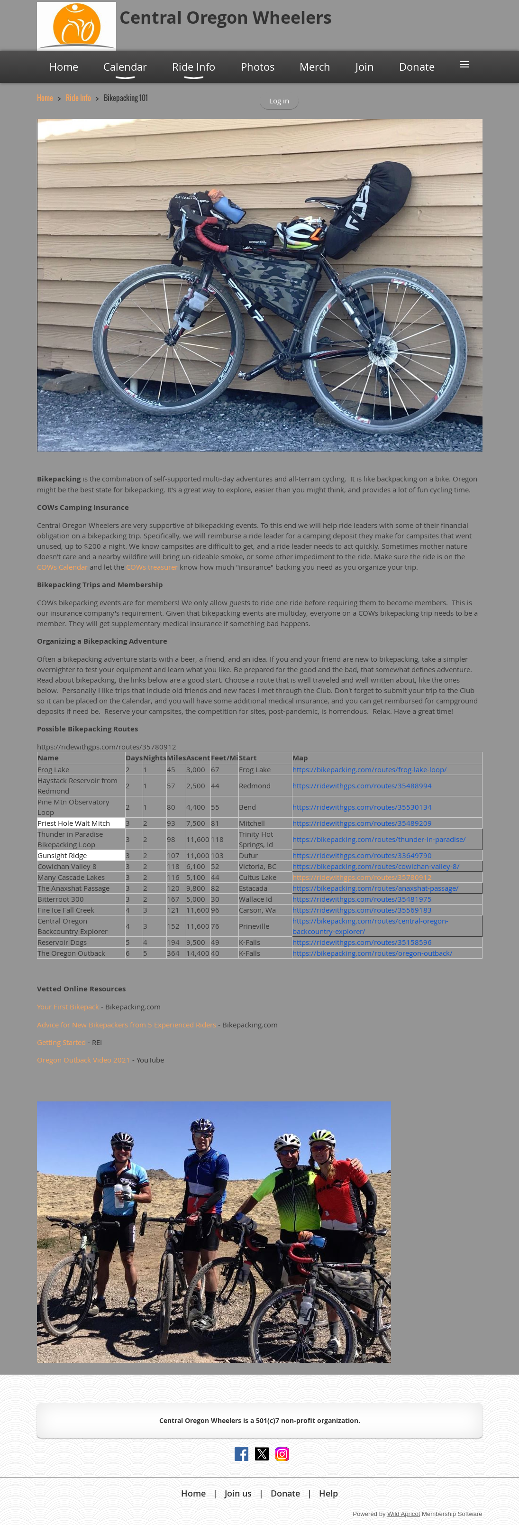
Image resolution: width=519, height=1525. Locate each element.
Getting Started (61, 1042)
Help (328, 1493)
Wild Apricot (403, 1513)
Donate (285, 1493)
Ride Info (78, 97)
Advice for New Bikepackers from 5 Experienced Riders (126, 1024)
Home (45, 97)
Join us (238, 1493)
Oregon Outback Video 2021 (83, 1059)
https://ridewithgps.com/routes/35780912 (362, 877)
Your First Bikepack (68, 1006)
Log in (279, 100)
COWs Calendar (62, 567)
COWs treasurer (152, 567)
